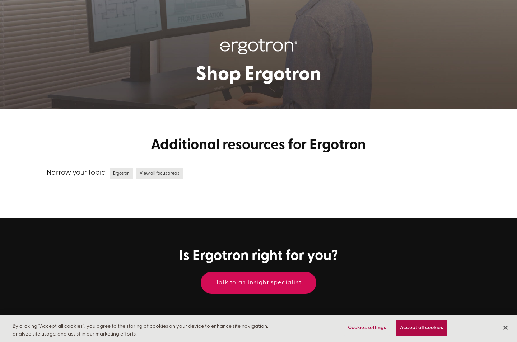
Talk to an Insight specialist (258, 283)
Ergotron (121, 173)
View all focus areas (159, 173)
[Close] (505, 328)
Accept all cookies (421, 328)
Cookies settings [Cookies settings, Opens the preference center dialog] (367, 328)
